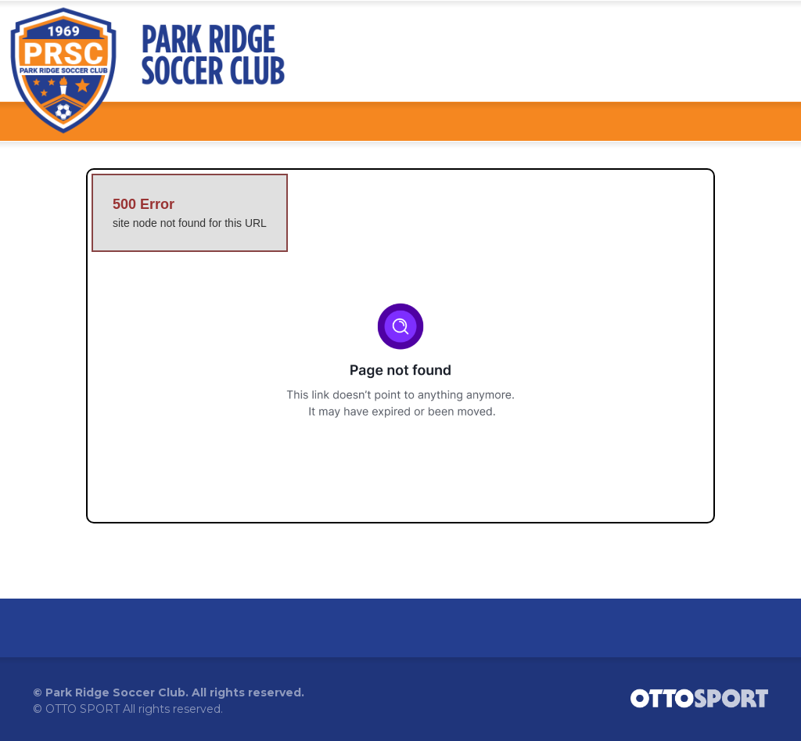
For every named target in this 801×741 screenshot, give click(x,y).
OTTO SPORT (82, 709)
